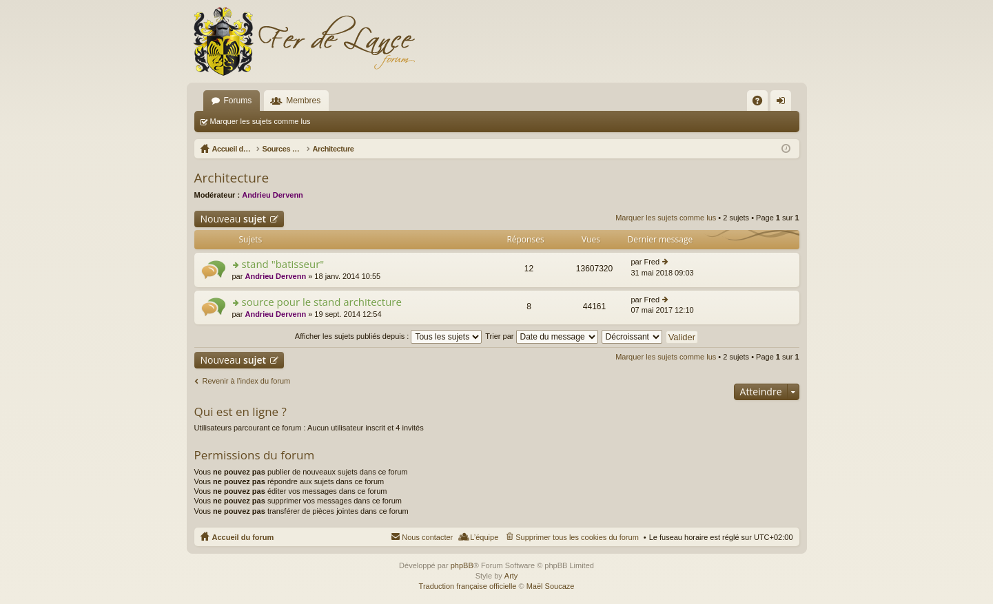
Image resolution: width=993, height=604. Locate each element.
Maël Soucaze (550, 586)
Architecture (231, 178)
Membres (303, 100)
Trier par (541, 336)
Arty (511, 576)
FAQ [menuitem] (761, 103)
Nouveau (234, 218)
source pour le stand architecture (322, 302)
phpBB (462, 565)
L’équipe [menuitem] (484, 537)
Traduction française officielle (468, 586)
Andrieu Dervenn (272, 195)
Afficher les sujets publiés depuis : (388, 336)
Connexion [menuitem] (783, 103)
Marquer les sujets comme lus (260, 121)
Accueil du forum (243, 537)
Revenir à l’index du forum (247, 381)
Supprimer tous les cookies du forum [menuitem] (577, 537)
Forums (238, 100)
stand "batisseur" (283, 264)
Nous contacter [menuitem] (427, 537)
